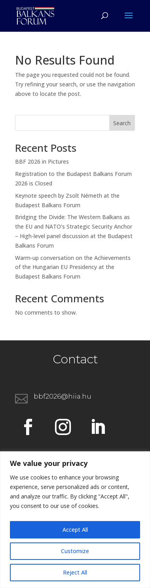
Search (122, 123)
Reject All (75, 572)
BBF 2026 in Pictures (42, 161)
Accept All (75, 529)
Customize (75, 551)
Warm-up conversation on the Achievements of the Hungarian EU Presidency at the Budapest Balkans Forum (73, 267)
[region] (75, 519)
